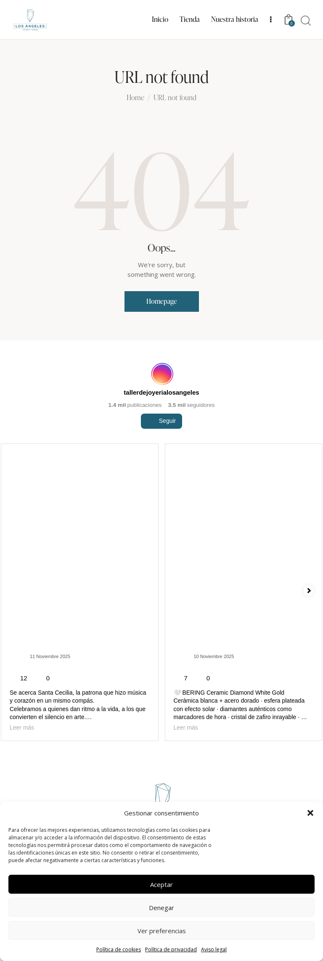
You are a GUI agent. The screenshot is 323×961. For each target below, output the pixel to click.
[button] (310, 813)
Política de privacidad (171, 949)
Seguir (161, 436)
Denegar (161, 907)
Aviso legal (214, 949)
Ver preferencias (162, 930)
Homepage (161, 301)
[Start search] (306, 21)
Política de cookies (118, 949)
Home (135, 98)
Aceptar (161, 884)
